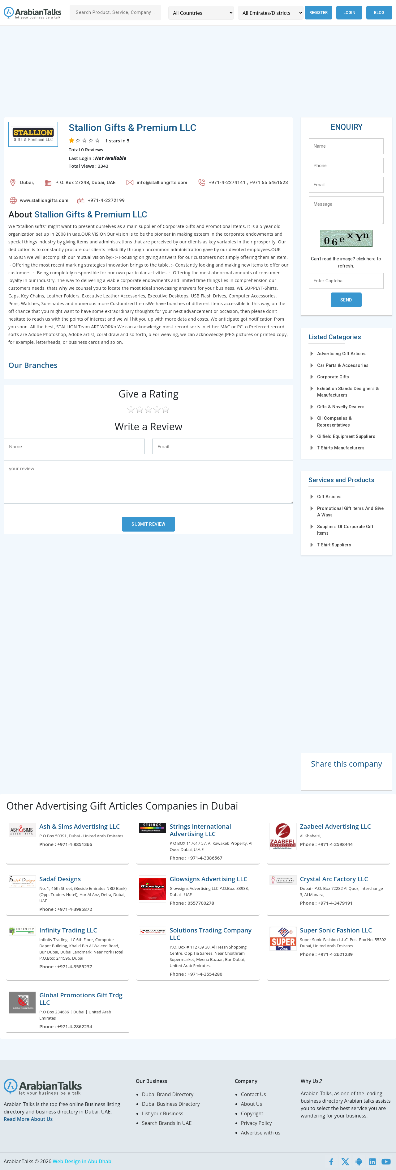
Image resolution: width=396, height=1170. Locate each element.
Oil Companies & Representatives (334, 421)
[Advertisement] (189, 74)
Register (318, 12)
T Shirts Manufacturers (340, 447)
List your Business (162, 1113)
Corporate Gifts (333, 376)
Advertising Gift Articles (342, 353)
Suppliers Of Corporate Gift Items (345, 530)
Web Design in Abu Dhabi (83, 1161)
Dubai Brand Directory (168, 1094)
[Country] (201, 12)
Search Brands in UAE (167, 1123)
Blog (379, 12)
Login (349, 12)
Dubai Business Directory (171, 1104)
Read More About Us (28, 1119)
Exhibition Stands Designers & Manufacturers (348, 392)
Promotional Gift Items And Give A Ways (350, 511)
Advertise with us (260, 1132)
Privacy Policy (256, 1123)
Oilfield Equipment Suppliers (346, 436)
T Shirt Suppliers (334, 544)
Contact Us (253, 1094)
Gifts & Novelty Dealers (340, 406)
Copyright (252, 1113)
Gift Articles (329, 496)
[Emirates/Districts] (270, 12)
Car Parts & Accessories (342, 365)
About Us (251, 1104)
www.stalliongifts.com (44, 200)
